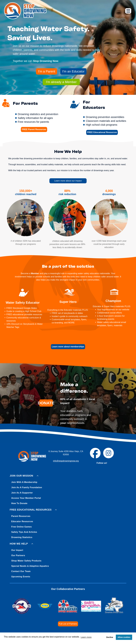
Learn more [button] (86, 637)
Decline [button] (109, 637)
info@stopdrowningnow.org (66, 461)
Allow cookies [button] (124, 637)
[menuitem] (68, 489)
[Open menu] (128, 10)
